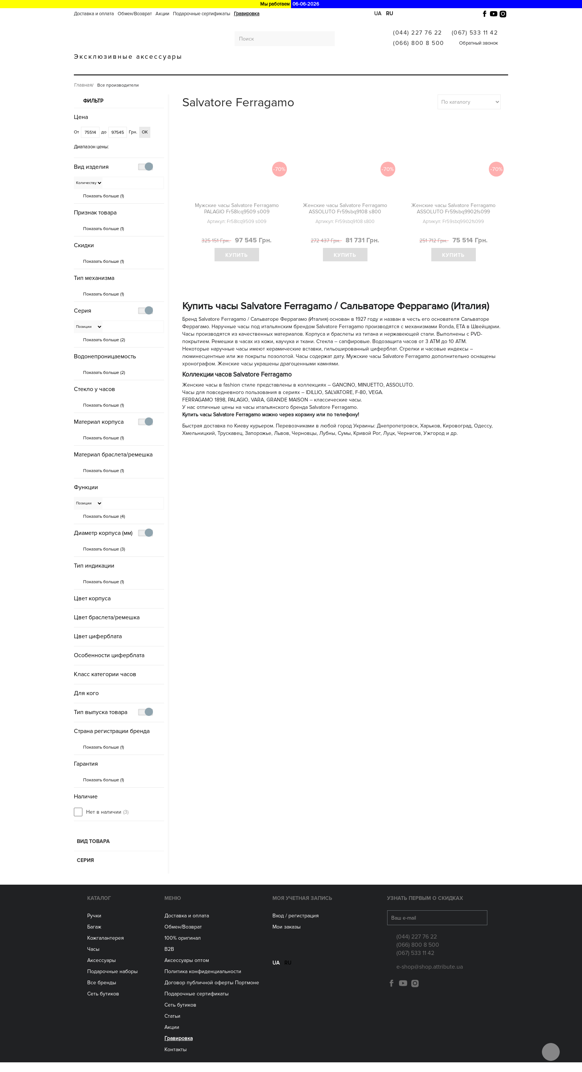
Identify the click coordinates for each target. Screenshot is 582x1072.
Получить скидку (291, 175)
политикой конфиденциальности (335, 193)
